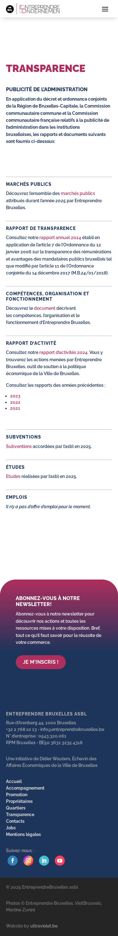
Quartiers (15, 807)
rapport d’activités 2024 (63, 352)
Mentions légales (23, 834)
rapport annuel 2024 (59, 237)
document (44, 308)
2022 (15, 402)
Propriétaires (19, 801)
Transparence (20, 814)
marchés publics (77, 193)
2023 (15, 395)
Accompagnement (25, 788)
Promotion (16, 794)
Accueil (14, 781)
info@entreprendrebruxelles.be (72, 729)
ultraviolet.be (44, 925)
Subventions (19, 446)
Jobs (11, 827)
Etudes (13, 476)
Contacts (15, 821)
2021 (15, 408)
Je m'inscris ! (41, 662)
